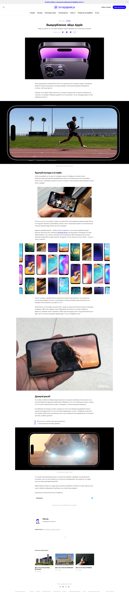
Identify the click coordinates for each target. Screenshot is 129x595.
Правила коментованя (52, 529)
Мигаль (46, 519)
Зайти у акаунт (106, 7)
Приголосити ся (119, 7)
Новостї (73, 13)
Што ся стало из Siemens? (64, 567)
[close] (127, 2)
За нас (97, 13)
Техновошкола (63, 13)
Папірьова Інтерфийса (85, 13)
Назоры (39, 13)
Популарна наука (50, 13)
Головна (32, 13)
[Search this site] (3, 7)
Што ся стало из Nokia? (84, 567)
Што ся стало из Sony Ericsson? (42, 568)
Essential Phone (62, 232)
